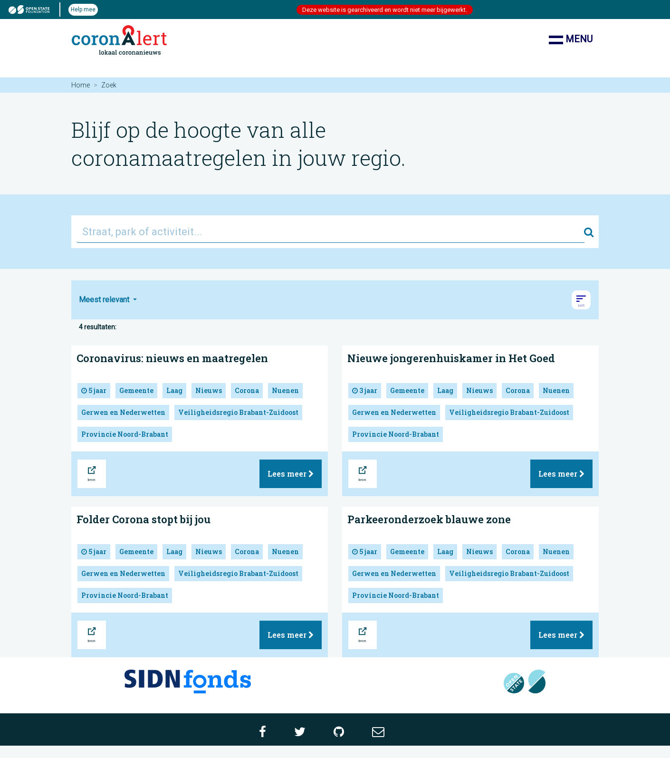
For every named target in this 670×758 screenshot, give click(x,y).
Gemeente (136, 390)
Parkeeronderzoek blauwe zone (429, 519)
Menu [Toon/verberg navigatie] (571, 40)
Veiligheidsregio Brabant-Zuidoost (238, 412)
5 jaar (93, 390)
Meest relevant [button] (105, 299)
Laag (174, 390)
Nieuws (208, 390)
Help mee (83, 9)
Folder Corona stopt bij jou (144, 519)
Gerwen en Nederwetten (123, 412)
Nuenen (285, 390)
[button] (581, 300)
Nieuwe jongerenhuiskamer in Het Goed (451, 358)
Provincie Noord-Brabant (124, 434)
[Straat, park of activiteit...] (330, 232)
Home (80, 85)
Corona (247, 390)
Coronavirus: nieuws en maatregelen (172, 358)
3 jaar (364, 390)
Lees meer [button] (291, 474)
